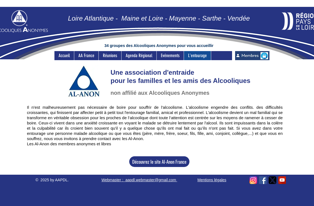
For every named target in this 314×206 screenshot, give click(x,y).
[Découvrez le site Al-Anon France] (159, 161)
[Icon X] (272, 180)
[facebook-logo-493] (263, 180)
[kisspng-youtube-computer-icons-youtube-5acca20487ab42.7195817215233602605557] (282, 180)
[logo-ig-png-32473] (253, 180)
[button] (109, 55)
